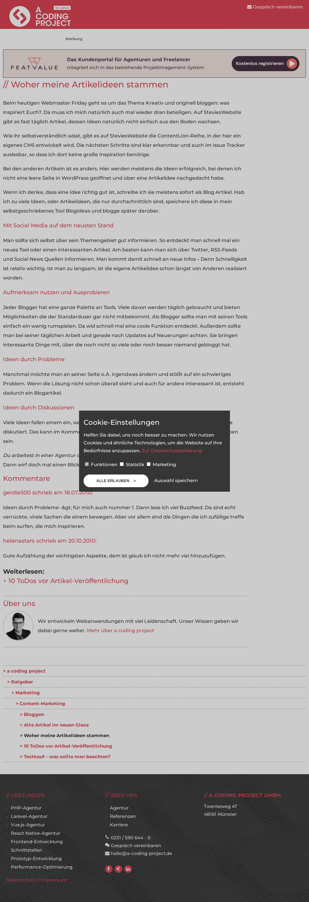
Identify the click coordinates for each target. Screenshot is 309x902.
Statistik (132, 464)
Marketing (161, 464)
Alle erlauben (113, 480)
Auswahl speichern (176, 480)
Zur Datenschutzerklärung (172, 450)
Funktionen (102, 464)
